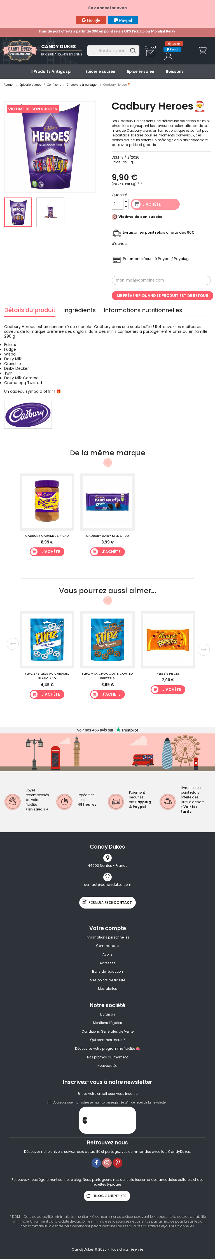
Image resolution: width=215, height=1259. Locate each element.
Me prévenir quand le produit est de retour (162, 295)
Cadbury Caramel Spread (47, 535)
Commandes (107, 946)
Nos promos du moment (107, 1057)
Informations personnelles (107, 937)
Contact (150, 47)
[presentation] (129, 1122)
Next (204, 650)
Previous (13, 644)
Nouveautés (107, 1065)
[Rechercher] (113, 50)
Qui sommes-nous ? (107, 1040)
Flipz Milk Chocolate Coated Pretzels (107, 675)
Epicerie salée (140, 71)
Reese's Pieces (168, 673)
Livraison (107, 1014)
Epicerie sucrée (100, 71)
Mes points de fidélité (107, 980)
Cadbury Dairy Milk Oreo (107, 535)
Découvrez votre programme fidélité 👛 (107, 1048)
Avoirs (107, 954)
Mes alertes (107, 988)
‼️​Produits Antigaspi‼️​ (52, 71)
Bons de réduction (107, 971)
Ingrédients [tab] (79, 311)
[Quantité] (117, 204)
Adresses (107, 963)
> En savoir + (37, 809)
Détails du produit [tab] (29, 311)
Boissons (175, 71)
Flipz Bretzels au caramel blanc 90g (47, 675)
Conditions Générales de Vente (107, 1031)
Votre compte (107, 928)
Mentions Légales (107, 1023)
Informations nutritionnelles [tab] (143, 311)
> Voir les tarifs (189, 809)
